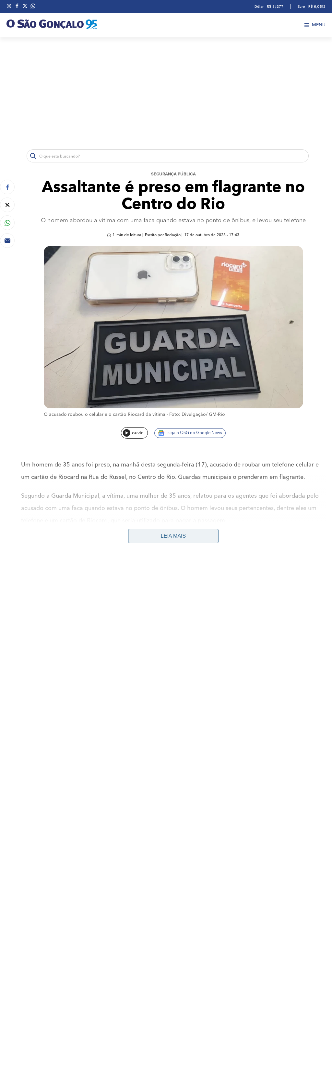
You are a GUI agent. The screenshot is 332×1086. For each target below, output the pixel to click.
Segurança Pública (173, 174)
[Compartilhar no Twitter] (7, 205)
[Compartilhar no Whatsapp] (7, 222)
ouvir (133, 433)
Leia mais (173, 536)
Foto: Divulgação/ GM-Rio (197, 414)
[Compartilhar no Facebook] (7, 187)
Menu (315, 25)
